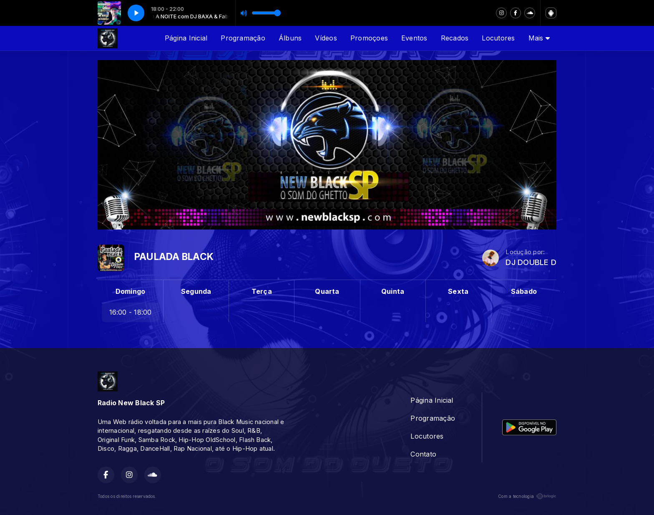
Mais (539, 38)
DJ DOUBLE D (531, 262)
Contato (423, 454)
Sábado (524, 291)
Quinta (392, 291)
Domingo (131, 291)
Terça (262, 291)
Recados (455, 38)
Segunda (196, 291)
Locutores (498, 38)
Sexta (458, 291)
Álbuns (290, 38)
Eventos (414, 38)
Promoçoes (369, 38)
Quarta (327, 291)
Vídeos (326, 38)
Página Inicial (186, 38)
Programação (243, 38)
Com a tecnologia (527, 496)
